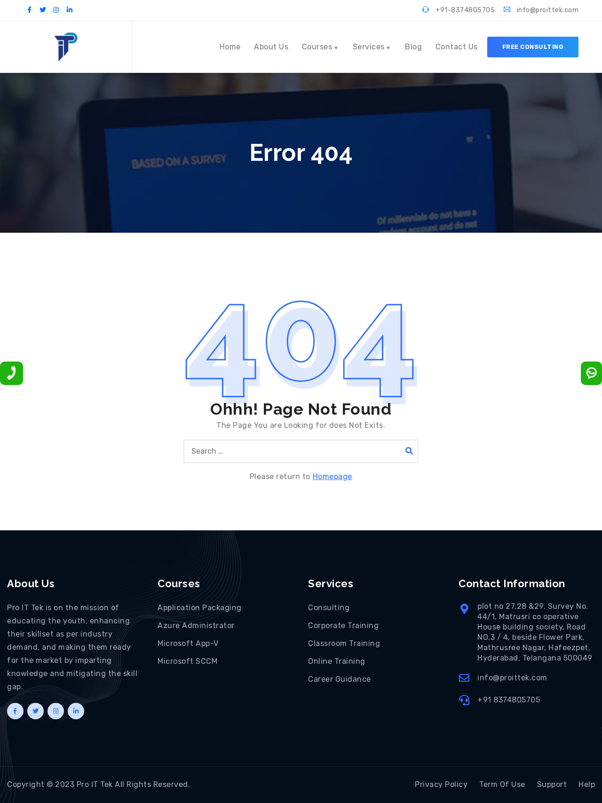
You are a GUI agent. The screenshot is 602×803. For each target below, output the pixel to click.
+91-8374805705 (458, 10)
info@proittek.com (541, 10)
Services (369, 46)
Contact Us (457, 46)
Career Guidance (339, 679)
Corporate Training (343, 625)
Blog (413, 46)
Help (586, 784)
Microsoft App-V (188, 643)
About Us (271, 46)
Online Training (336, 661)
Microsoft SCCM (187, 661)
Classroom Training (344, 643)
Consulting (328, 607)
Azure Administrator (196, 625)
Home (230, 46)
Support (552, 784)
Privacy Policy (441, 784)
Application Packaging (200, 607)
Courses (317, 46)
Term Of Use (502, 784)
